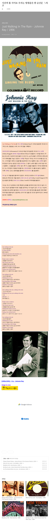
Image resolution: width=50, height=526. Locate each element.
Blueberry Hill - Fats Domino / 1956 (11, 465)
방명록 (8, 9)
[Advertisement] (25, 404)
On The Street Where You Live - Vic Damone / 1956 (15, 469)
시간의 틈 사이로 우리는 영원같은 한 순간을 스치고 (25, 3)
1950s (4, 458)
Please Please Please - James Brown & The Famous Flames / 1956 (19, 461)
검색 (43, 3)
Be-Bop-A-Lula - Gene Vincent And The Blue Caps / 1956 (17, 467)
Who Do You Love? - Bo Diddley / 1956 (12, 463)
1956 (8, 458)
